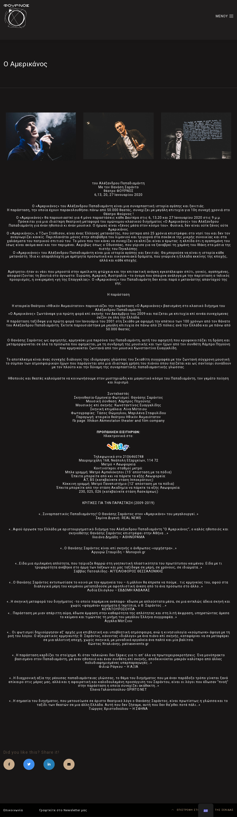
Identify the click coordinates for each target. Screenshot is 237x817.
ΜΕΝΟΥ (225, 16)
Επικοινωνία (13, 810)
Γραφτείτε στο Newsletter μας (63, 810)
